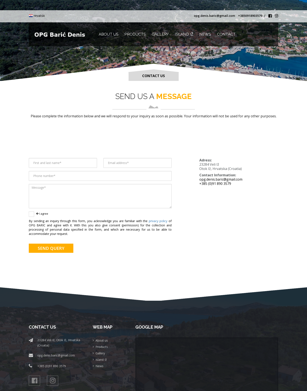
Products (135, 34)
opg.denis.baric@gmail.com (214, 16)
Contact (226, 34)
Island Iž (184, 34)
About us (109, 34)
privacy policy (159, 221)
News (205, 34)
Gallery (160, 34)
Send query (51, 248)
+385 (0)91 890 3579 (215, 183)
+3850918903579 (250, 16)
